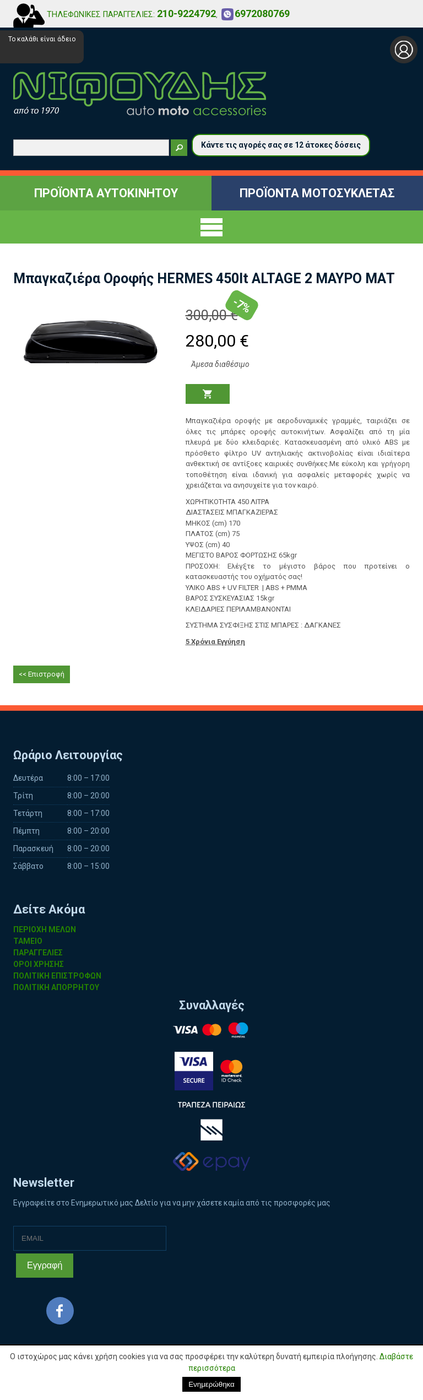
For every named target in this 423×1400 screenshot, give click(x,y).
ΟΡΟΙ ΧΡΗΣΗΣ (38, 964)
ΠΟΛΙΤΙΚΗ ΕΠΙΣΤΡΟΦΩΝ (57, 975)
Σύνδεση (403, 49)
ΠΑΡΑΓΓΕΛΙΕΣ (38, 952)
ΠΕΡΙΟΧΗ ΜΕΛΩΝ (44, 929)
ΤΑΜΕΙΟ (27, 941)
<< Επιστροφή (41, 674)
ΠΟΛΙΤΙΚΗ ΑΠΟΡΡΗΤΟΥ (56, 987)
